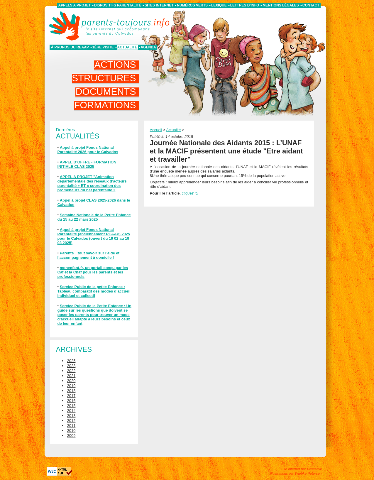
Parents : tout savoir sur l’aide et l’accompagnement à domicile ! (88, 255)
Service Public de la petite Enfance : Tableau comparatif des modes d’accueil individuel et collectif (94, 291)
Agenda (148, 47)
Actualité (127, 47)
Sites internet (159, 5)
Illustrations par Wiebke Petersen (296, 473)
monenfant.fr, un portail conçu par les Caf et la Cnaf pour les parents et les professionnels (92, 272)
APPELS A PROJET (74, 5)
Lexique (219, 5)
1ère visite (103, 47)
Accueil (156, 130)
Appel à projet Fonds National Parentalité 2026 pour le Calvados (87, 149)
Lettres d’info (244, 5)
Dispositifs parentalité (117, 5)
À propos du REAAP (70, 47)
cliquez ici (190, 193)
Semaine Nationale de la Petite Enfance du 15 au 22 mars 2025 (94, 217)
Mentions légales (281, 5)
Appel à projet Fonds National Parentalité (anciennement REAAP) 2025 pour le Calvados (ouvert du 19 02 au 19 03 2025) (93, 236)
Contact (310, 5)
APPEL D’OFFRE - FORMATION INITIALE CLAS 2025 (86, 164)
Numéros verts (192, 5)
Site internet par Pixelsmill (301, 469)
